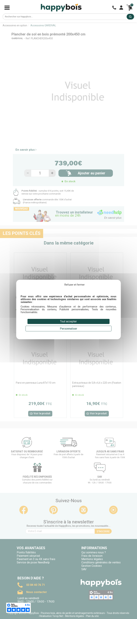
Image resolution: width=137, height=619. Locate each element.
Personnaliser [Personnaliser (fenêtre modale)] (68, 328)
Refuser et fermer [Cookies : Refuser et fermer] (74, 284)
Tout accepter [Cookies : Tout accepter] (68, 321)
